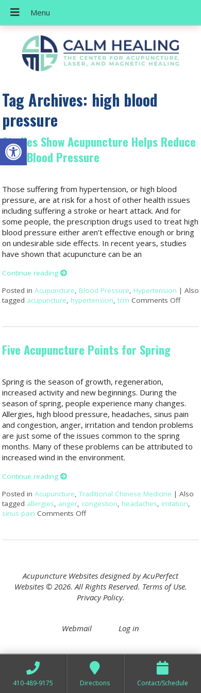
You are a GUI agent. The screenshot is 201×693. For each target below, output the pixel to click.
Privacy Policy (100, 597)
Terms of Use (163, 586)
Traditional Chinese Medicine (125, 493)
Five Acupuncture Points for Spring (86, 349)
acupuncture (46, 300)
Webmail (77, 628)
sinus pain (18, 513)
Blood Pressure (104, 290)
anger (67, 503)
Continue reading (35, 273)
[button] (13, 151)
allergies (40, 503)
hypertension (92, 300)
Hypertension (155, 290)
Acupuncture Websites (60, 575)
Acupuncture (55, 290)
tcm (123, 300)
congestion (99, 503)
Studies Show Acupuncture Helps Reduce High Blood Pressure (99, 149)
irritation (174, 503)
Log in (129, 628)
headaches (139, 503)
